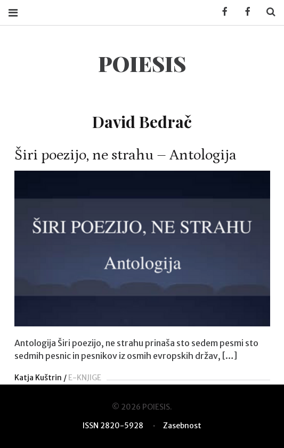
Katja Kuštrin (38, 377)
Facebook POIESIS (244, 12)
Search (267, 12)
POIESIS (142, 63)
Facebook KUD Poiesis (221, 12)
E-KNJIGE (84, 377)
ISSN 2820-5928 (113, 425)
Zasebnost (182, 425)
